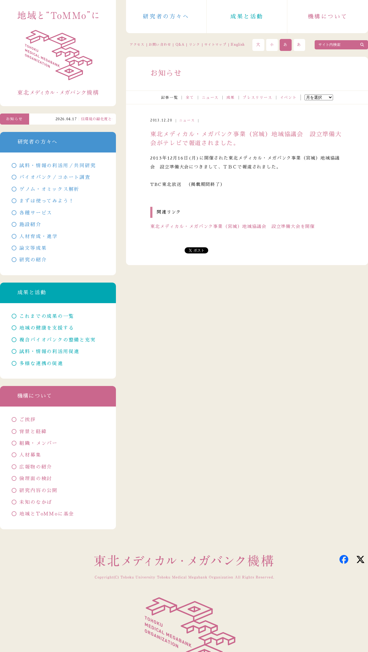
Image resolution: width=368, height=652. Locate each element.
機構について (328, 16)
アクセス (137, 44)
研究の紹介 (33, 259)
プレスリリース (257, 97)
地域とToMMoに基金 (46, 513)
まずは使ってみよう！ (46, 201)
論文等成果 (33, 248)
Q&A (180, 44)
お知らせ (14, 119)
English (238, 44)
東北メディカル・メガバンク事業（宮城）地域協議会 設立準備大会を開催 (232, 226)
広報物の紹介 (35, 467)
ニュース (210, 97)
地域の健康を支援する (46, 328)
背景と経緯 (33, 431)
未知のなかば (35, 502)
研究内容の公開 (38, 490)
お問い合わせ (160, 44)
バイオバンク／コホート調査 (54, 177)
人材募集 (30, 455)
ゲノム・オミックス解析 (49, 189)
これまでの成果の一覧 (46, 316)
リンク (194, 44)
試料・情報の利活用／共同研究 (57, 165)
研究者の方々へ (166, 16)
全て (190, 97)
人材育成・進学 (38, 236)
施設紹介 (30, 224)
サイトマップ (215, 44)
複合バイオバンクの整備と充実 (57, 340)
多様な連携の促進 (41, 363)
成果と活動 (246, 16)
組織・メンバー (38, 443)
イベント (288, 97)
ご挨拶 (27, 419)
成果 (230, 97)
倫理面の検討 (35, 478)
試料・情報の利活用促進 (49, 351)
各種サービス (35, 212)
